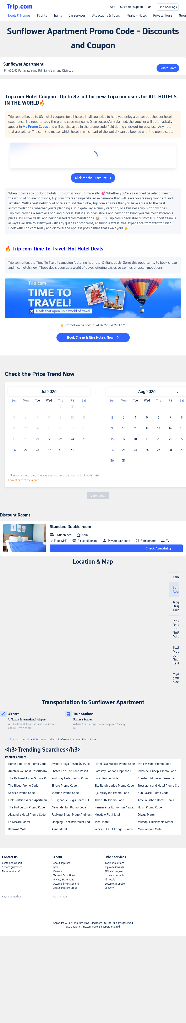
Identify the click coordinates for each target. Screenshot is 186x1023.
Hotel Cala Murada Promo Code (115, 763)
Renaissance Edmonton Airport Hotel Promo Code (116, 807)
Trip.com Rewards (114, 867)
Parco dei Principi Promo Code (157, 771)
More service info (11, 871)
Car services (77, 15)
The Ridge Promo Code (23, 785)
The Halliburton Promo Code (26, 807)
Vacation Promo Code (65, 793)
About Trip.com (61, 863)
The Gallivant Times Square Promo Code (29, 778)
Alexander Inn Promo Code (68, 807)
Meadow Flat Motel (107, 814)
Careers (57, 871)
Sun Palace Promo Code (153, 793)
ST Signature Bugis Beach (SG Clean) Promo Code (72, 800)
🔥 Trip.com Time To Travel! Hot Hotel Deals (54, 249)
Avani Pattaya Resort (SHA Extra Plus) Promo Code (72, 763)
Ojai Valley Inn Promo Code (112, 793)
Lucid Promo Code (106, 778)
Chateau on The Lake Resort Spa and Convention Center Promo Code (72, 771)
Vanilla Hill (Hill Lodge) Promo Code (116, 829)
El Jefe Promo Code (64, 785)
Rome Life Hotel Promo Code (27, 763)
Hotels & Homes (18, 15)
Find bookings (168, 7)
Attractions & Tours (106, 15)
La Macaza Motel (19, 822)
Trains (58, 15)
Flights (42, 15)
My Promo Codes (35, 127)
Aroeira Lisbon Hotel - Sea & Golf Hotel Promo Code (159, 800)
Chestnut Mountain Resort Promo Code (159, 778)
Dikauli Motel (146, 814)
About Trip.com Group (65, 887)
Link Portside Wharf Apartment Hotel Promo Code (29, 800)
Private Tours (162, 15)
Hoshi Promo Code (150, 807)
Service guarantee (12, 867)
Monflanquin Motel (150, 829)
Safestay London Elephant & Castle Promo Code (116, 771)
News (56, 867)
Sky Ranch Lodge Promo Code (114, 785)
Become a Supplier (115, 883)
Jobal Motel (102, 822)
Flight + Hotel (136, 15)
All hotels (110, 879)
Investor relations (114, 863)
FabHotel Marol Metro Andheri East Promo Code (72, 814)
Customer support (131, 7)
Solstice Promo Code (21, 793)
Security (109, 887)
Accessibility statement (66, 883)
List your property (115, 875)
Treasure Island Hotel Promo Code (159, 785)
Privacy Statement (63, 879)
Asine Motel (59, 829)
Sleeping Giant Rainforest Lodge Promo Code (72, 822)
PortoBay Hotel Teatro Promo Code (72, 778)
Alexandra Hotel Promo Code (27, 814)
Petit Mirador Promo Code (154, 763)
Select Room (168, 68)
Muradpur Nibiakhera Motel (155, 822)
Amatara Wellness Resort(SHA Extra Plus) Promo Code (29, 771)
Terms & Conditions (64, 875)
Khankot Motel (17, 829)
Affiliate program (114, 871)
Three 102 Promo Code (109, 800)
